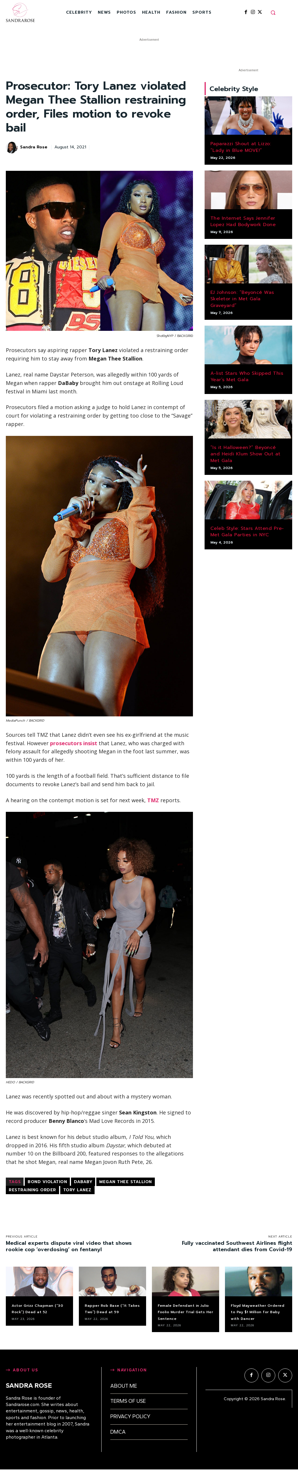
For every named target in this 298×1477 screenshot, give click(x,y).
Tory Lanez (77, 1190)
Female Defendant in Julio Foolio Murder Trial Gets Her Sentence (184, 1315)
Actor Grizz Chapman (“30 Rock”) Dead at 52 (38, 1312)
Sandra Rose (33, 147)
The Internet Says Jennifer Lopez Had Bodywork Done (243, 223)
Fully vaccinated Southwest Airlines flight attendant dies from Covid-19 (237, 1246)
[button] (273, 12)
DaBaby (83, 1182)
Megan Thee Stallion (125, 1182)
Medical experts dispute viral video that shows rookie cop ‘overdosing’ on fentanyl (69, 1246)
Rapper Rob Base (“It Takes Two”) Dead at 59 (111, 1312)
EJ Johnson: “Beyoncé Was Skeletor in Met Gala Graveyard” (242, 301)
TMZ (153, 800)
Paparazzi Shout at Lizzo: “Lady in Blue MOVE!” (240, 149)
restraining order (32, 1190)
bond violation (47, 1182)
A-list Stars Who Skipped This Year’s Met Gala (246, 379)
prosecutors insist (73, 743)
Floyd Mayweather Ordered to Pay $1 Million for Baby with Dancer (257, 1315)
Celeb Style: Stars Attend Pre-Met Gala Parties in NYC (247, 534)
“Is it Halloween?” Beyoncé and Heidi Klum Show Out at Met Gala (245, 457)
